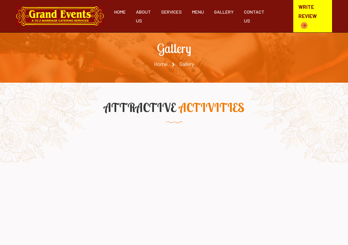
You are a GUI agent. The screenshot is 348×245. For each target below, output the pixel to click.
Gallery (224, 12)
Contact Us (254, 16)
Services (171, 12)
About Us (143, 16)
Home (120, 12)
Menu (198, 12)
